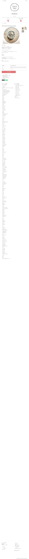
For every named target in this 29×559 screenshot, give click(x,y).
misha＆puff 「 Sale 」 (4, 362)
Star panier (3, 430)
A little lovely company (4, 96)
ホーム (8, 18)
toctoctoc (4, 478)
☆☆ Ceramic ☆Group (17, 92)
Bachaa (3, 126)
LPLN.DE (3, 308)
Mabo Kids (3, 335)
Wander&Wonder (4, 506)
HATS (3, 244)
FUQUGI (4, 199)
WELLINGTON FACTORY (5, 530)
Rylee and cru (3, 428)
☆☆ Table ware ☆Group (17, 93)
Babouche (4, 107)
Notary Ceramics (4, 374)
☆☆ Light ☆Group (17, 101)
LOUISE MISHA (4, 282)
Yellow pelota (4, 526)
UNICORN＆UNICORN (4, 489)
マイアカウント (4, 546)
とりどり (4, 533)
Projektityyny (3, 429)
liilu (4, 313)
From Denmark (4, 208)
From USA (3, 217)
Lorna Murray (5, 23)
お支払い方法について (17, 544)
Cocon (4, 167)
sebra (4, 463)
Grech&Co (3, 231)
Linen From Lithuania (4, 274)
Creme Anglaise (4, 144)
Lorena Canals (4, 321)
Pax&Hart (4, 405)
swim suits (3, 447)
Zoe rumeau (4, 521)
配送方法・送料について (17, 545)
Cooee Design (4, 148)
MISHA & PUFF (4, 359)
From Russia (3, 211)
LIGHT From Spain (4, 272)
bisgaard (4, 113)
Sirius (4, 440)
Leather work (4, 290)
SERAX (3, 433)
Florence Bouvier (4, 195)
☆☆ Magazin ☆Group (17, 111)
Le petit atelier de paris (4, 285)
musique (4, 343)
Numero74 (4, 365)
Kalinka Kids (3, 269)
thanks (15, 118)
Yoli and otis (3, 529)
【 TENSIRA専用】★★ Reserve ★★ (6, 91)
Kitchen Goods (4, 267)
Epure (4, 189)
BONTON (4, 124)
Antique (4, 102)
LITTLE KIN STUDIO (4, 324)
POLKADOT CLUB (4, 412)
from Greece (3, 220)
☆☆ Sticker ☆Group (17, 96)
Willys (3, 508)
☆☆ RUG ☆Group (17, 106)
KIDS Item (4, 258)
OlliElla (4, 383)
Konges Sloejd (3, 270)
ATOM (4, 549)
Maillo (4, 351)
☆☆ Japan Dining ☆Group (18, 115)
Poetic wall (4, 409)
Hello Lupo (3, 249)
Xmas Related (4, 516)
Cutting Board (4, 162)
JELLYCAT (3, 245)
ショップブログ (16, 547)
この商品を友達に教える (5, 76)
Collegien (3, 156)
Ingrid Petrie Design (4, 253)
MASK (4, 338)
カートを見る (3, 547)
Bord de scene (4, 134)
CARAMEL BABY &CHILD (5, 158)
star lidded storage (4, 450)
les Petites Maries (4, 304)
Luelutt (4, 295)
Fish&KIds (3, 212)
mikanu (4, 328)
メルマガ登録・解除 (17, 546)
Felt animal (3, 222)
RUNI (4, 425)
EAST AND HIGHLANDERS (5, 185)
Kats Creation (4, 262)
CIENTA (3, 157)
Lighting (4, 238)
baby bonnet (4, 118)
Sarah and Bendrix (4, 456)
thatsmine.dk (3, 473)
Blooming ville (4, 129)
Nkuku (4, 370)
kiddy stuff (3, 271)
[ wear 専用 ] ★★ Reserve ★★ (5, 90)
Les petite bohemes (4, 301)
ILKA (4, 234)
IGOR (3, 246)
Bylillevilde (4, 139)
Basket (3, 110)
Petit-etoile (4, 399)
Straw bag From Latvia (4, 453)
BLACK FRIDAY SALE (17, 119)
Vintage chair (4, 494)
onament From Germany (4, 386)
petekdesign (4, 394)
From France (3, 221)
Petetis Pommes (4, 413)
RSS (2, 549)
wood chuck (4, 511)
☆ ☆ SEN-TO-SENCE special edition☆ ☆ (19, 87)
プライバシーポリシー (4, 548)
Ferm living (4, 203)
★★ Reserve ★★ (4, 89)
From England (3, 219)
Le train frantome (4, 279)
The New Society (4, 481)
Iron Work (4, 317)
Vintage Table (4, 498)
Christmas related (4, 159)
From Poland (3, 218)
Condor (4, 153)
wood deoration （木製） (4, 507)
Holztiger (3, 247)
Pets (4, 416)
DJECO (4, 176)
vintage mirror (4, 484)
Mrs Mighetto (3, 325)
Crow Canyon (4, 172)
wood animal (4, 503)
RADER (3, 421)
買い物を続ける (4, 78)
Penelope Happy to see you (5, 389)
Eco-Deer (4, 182)
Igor (2, 248)
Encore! (3, 179)
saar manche (3, 445)
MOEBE (4, 347)
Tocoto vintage (3, 305)
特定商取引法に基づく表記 (17, 548)
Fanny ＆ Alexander (4, 228)
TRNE (4, 468)
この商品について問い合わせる (5, 77)
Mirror (4, 355)
